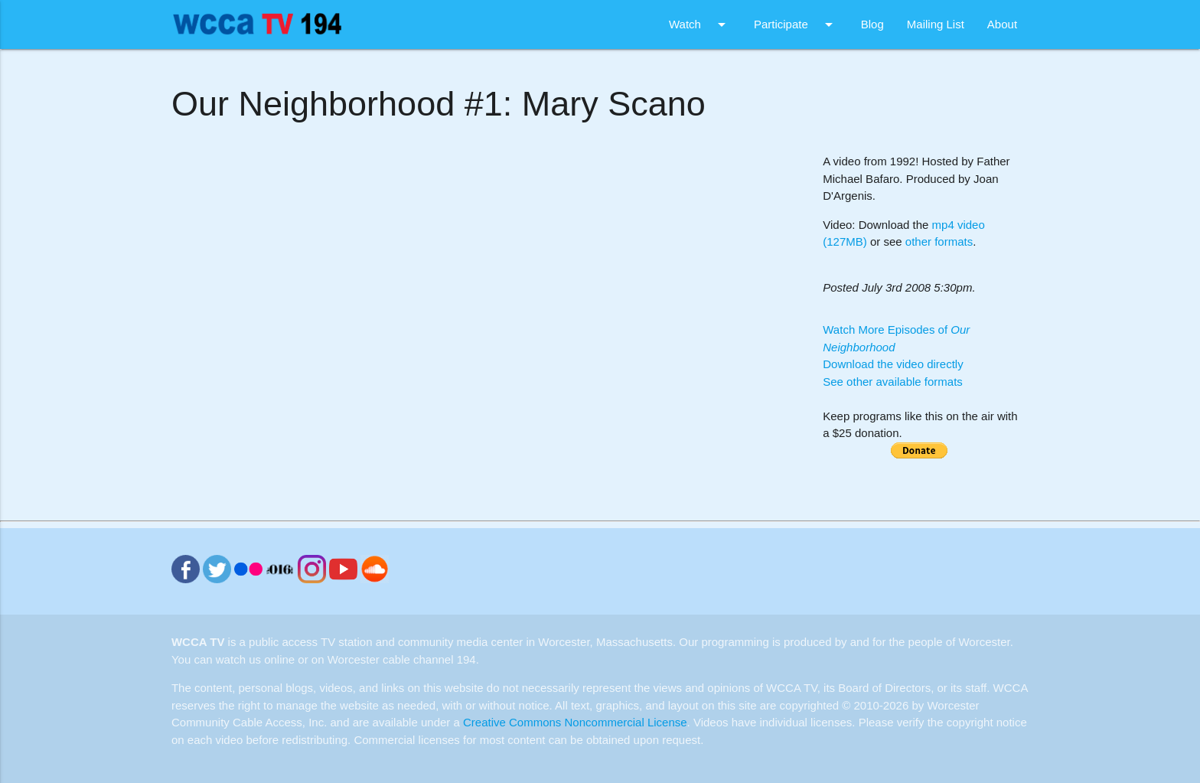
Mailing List (935, 24)
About (1002, 24)
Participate (796, 24)
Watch (700, 24)
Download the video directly (893, 363)
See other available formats (893, 381)
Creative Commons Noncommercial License (575, 722)
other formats (939, 241)
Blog (872, 24)
